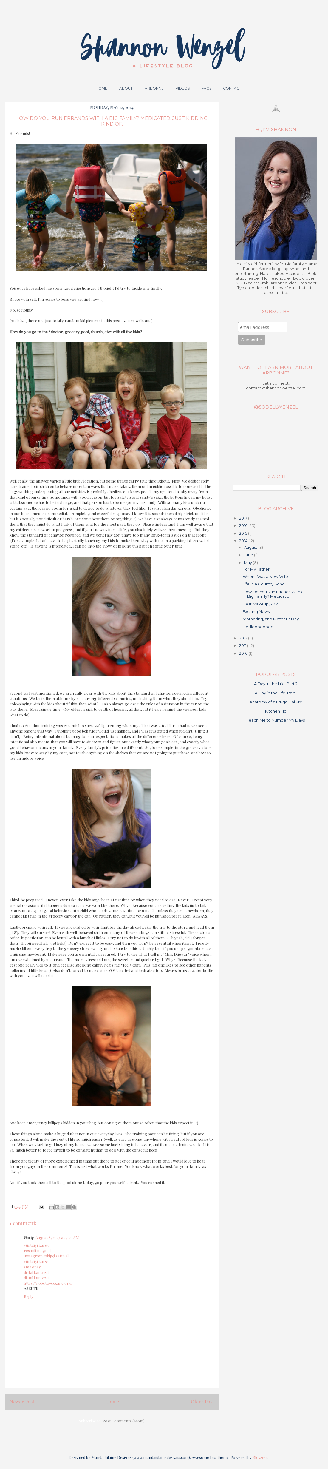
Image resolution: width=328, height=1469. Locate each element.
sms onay (32, 1266)
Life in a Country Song (264, 584)
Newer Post (22, 1401)
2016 (243, 525)
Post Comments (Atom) (124, 1420)
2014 (243, 540)
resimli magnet (37, 1250)
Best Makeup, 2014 (261, 604)
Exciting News (256, 611)
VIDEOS (183, 88)
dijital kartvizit (36, 1272)
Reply (28, 1296)
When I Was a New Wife (265, 576)
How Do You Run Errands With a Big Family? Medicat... (273, 594)
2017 (243, 518)
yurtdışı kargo (37, 1245)
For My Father (256, 569)
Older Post (202, 1401)
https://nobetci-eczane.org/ (48, 1282)
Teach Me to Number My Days (276, 720)
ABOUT (126, 88)
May (248, 562)
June (249, 554)
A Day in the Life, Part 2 (276, 683)
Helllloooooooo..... (260, 626)
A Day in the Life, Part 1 (276, 692)
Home (112, 1401)
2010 (244, 653)
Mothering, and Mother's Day (271, 618)
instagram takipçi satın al (46, 1255)
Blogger (260, 1457)
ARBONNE (154, 88)
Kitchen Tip (276, 711)
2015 (243, 533)
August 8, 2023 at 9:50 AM (57, 1237)
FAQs (206, 88)
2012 (243, 638)
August (251, 547)
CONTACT (232, 88)
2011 (243, 645)
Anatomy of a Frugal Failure (276, 701)
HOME (101, 88)
